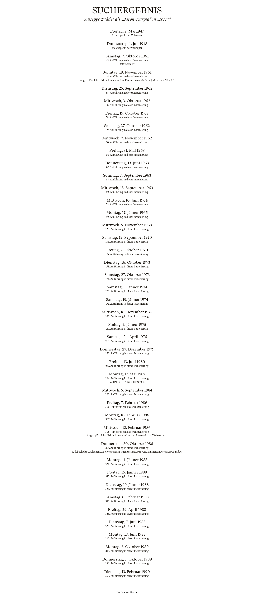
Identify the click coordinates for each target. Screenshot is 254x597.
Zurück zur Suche (127, 592)
